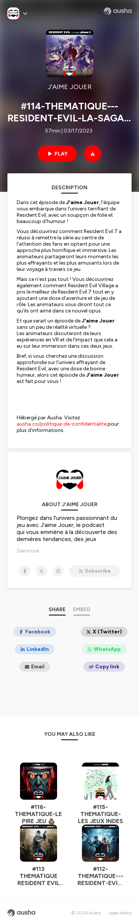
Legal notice (120, 912)
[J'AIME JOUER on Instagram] (58, 571)
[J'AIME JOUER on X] (41, 571)
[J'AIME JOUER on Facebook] (24, 571)
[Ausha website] (118, 11)
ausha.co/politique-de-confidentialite (61, 424)
